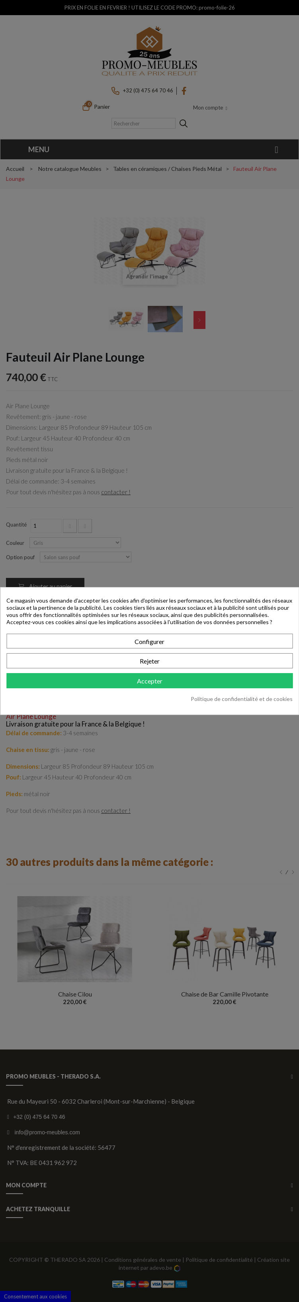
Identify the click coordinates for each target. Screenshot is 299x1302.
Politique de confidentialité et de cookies (242, 698)
